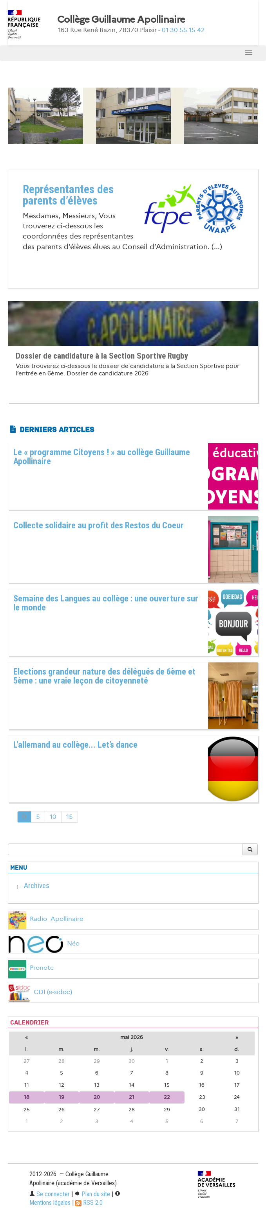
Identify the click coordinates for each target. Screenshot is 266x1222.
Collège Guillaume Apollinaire (121, 20)
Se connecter (49, 1194)
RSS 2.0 (89, 1202)
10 (53, 816)
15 (69, 816)
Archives (36, 885)
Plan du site (92, 1194)
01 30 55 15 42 (183, 30)
